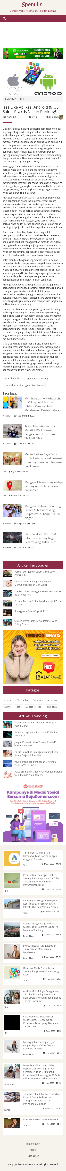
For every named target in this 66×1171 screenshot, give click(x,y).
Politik (18, 706)
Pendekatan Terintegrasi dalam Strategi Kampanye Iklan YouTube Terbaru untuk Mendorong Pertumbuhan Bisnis (41, 879)
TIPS (22, 98)
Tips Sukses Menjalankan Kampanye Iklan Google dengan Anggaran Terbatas (40, 856)
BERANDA (10, 98)
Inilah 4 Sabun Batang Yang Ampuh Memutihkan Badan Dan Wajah (32, 583)
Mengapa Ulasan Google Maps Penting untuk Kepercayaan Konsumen (44, 486)
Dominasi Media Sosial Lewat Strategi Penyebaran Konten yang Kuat (41, 971)
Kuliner (7, 706)
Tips (4, 472)
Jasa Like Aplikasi (13, 378)
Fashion (8, 700)
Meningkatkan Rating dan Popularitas (24, 385)
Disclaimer (33, 1155)
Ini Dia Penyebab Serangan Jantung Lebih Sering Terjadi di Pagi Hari (36, 753)
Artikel (33, 1149)
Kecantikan (52, 700)
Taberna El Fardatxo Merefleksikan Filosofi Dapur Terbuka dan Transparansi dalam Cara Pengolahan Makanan (41, 1098)
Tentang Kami (33, 1143)
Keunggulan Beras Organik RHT (31, 611)
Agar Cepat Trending (37, 378)
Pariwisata (38, 700)
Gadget (29, 706)
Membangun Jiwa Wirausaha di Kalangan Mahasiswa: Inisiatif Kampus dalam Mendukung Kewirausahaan (43, 404)
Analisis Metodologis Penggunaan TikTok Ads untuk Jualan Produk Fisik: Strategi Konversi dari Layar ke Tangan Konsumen (42, 996)
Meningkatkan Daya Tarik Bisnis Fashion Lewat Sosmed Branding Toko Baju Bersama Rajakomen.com (43, 460)
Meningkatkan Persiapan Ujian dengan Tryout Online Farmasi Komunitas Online (39, 1045)
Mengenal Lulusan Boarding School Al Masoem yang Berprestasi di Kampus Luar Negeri (43, 512)
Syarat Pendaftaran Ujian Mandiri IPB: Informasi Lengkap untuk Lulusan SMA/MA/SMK (40, 432)
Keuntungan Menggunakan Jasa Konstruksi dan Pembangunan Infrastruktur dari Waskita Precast (40, 904)
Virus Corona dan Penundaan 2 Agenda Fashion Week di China (35, 763)
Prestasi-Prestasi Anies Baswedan (41, 1119)
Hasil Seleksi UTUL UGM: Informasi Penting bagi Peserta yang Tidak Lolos (41, 538)
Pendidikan (7, 416)
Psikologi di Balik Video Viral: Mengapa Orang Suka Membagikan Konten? (38, 773)
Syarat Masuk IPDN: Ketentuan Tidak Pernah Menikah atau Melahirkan (39, 949)
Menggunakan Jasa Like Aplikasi (19, 197)
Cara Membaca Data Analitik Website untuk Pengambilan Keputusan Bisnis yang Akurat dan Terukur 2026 (41, 1021)
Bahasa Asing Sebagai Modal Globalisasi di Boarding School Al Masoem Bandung (40, 927)
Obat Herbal (22, 700)
